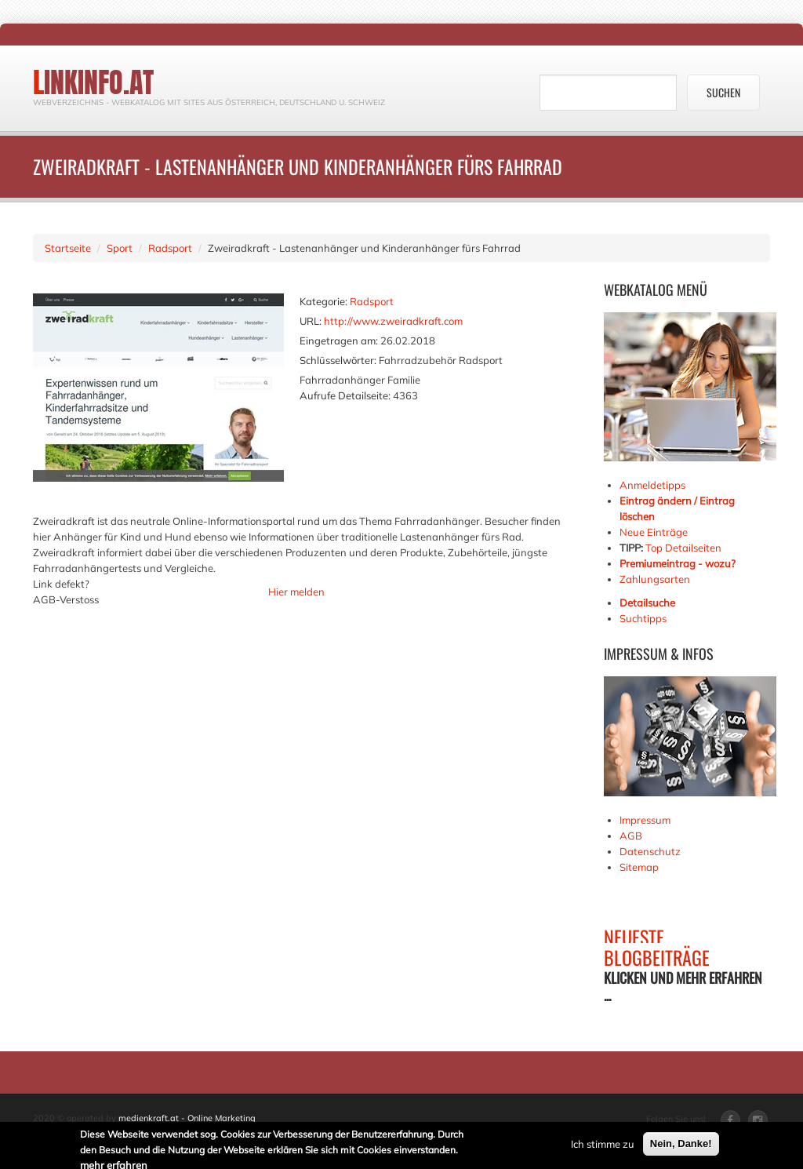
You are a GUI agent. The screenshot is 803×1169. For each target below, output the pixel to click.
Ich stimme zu (602, 1144)
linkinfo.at (93, 82)
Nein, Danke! (681, 1144)
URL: (311, 321)
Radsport (170, 248)
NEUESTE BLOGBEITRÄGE (657, 947)
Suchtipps (643, 618)
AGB (631, 835)
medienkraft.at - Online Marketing (187, 1118)
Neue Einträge (654, 532)
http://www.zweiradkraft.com (393, 321)
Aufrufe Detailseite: (345, 395)
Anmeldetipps (652, 485)
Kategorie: (323, 301)
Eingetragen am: (339, 340)
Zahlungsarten (655, 579)
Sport (120, 248)
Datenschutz (650, 851)
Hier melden (296, 591)
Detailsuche (647, 602)
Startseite (68, 248)
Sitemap (639, 867)
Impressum (645, 820)
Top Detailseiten (683, 547)
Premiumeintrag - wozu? (678, 563)
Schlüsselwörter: (338, 360)
